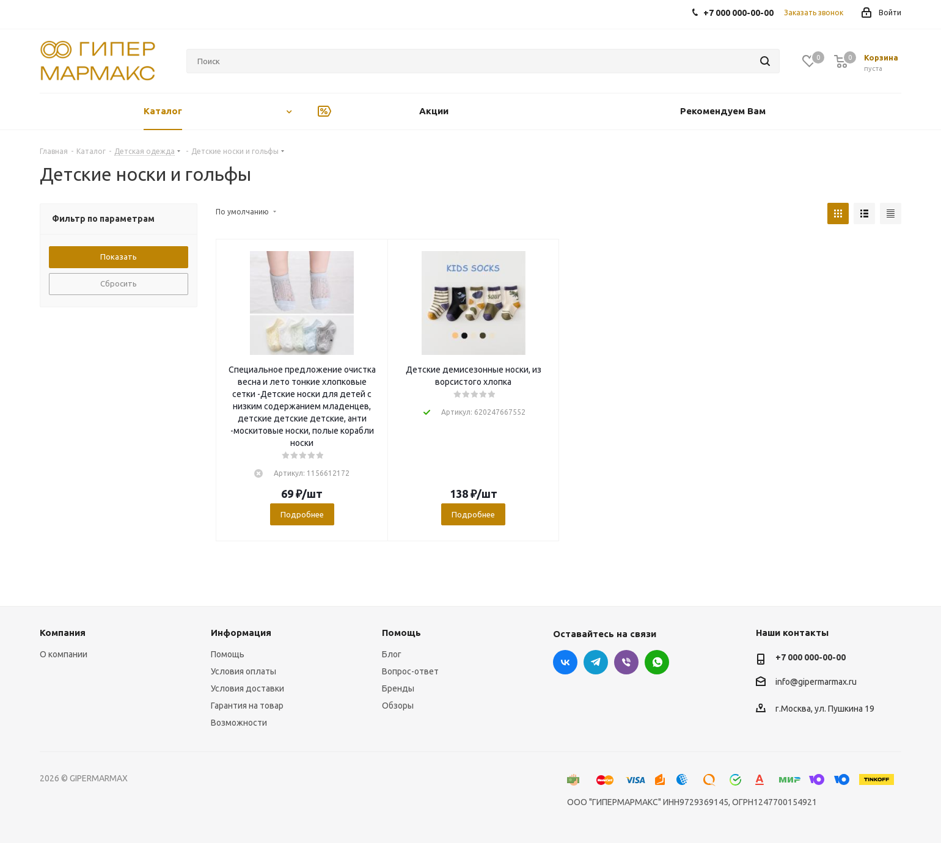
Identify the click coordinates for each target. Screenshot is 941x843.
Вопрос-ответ (410, 671)
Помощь (227, 654)
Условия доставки (247, 688)
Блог (391, 654)
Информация (241, 632)
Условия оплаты (243, 671)
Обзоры (398, 705)
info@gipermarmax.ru (816, 682)
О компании (63, 654)
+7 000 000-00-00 (810, 657)
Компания (63, 632)
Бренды (398, 688)
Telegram (596, 662)
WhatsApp (657, 662)
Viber (626, 662)
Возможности (239, 723)
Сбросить (118, 283)
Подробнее (302, 514)
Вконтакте (565, 662)
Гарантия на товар (247, 705)
